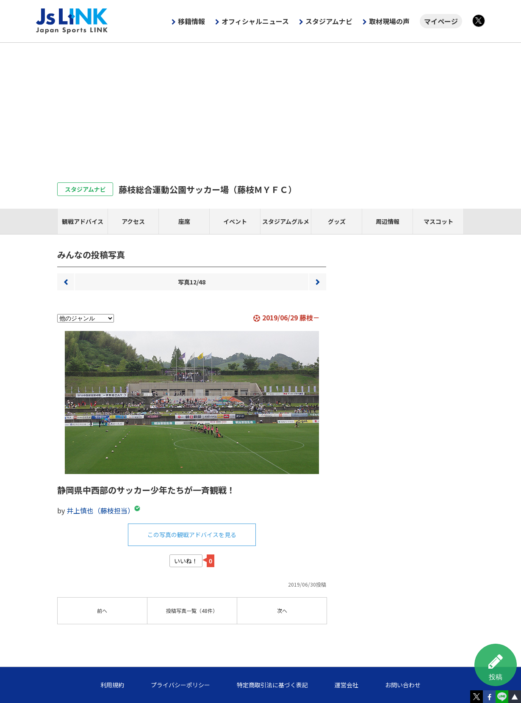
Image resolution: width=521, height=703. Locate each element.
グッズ (337, 221)
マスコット (438, 221)
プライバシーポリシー (180, 685)
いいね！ (186, 561)
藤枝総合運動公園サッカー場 (208, 189)
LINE (502, 696)
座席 (184, 221)
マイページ (441, 21)
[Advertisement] (260, 106)
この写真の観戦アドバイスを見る (191, 534)
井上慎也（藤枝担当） (100, 510)
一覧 (192, 610)
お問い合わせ (403, 685)
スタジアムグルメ (285, 221)
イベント (235, 221)
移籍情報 (191, 21)
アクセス (133, 221)
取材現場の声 (389, 21)
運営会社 (346, 685)
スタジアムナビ (328, 21)
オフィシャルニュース (255, 21)
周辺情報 (387, 221)
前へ (65, 281)
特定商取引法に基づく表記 (272, 685)
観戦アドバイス (82, 221)
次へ (317, 281)
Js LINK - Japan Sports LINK (72, 21)
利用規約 (112, 685)
